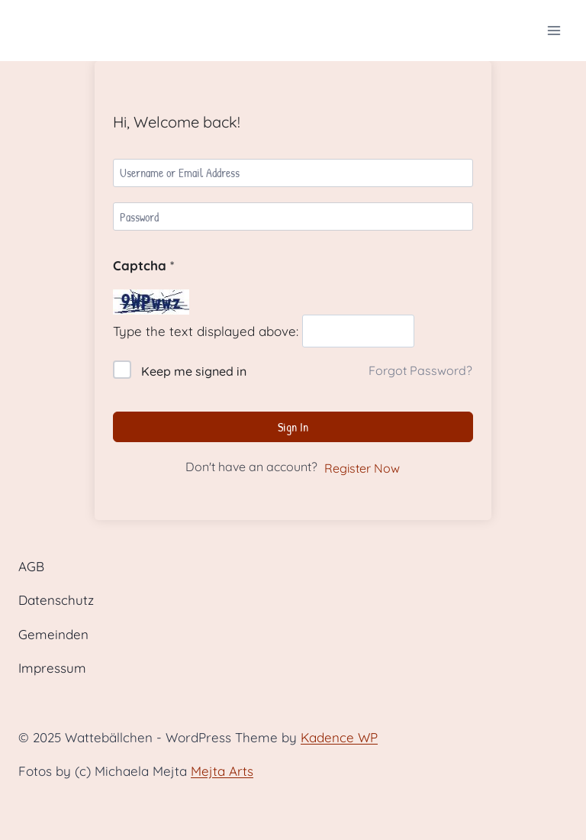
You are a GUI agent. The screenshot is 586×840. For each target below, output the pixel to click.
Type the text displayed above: (205, 331)
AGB (31, 566)
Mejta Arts (222, 771)
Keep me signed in (193, 371)
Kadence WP (339, 737)
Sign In (293, 426)
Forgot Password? (420, 370)
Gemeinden (53, 634)
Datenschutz (56, 600)
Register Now (362, 468)
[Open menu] (553, 30)
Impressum (52, 668)
